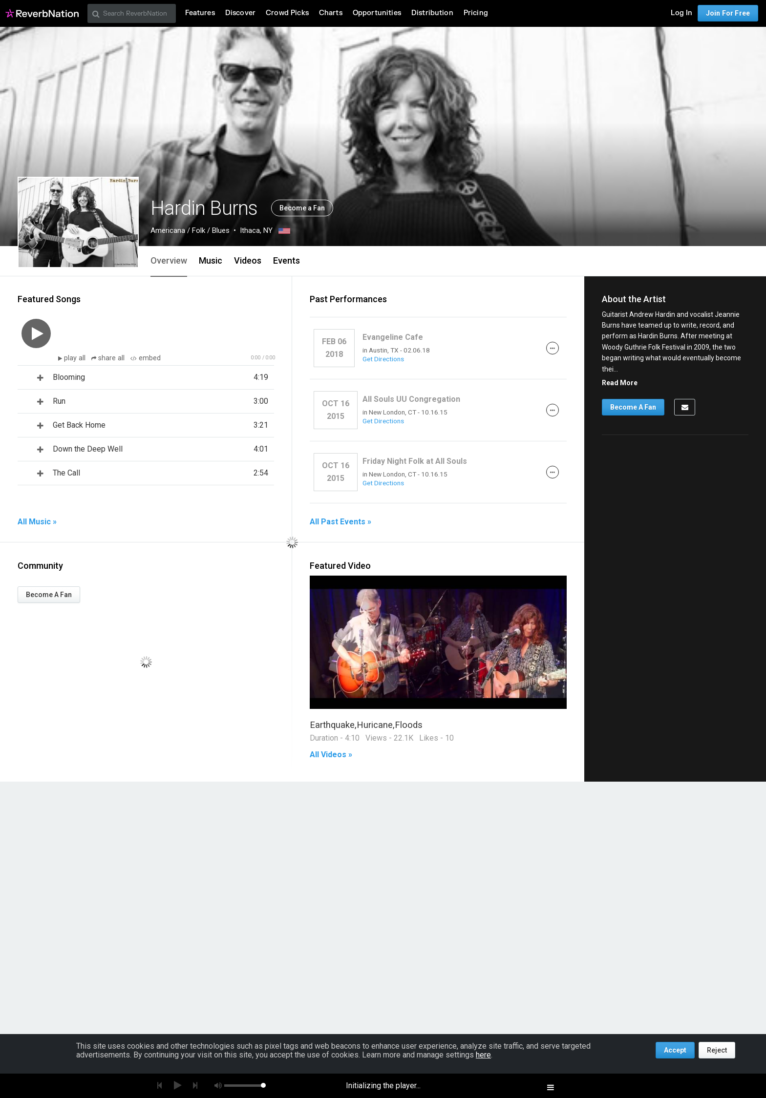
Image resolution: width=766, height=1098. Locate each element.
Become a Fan (302, 208)
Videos (247, 260)
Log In (681, 13)
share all (109, 358)
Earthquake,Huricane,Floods (366, 725)
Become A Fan (49, 595)
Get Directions (383, 359)
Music (210, 260)
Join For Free (728, 13)
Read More (620, 383)
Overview (168, 260)
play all (75, 358)
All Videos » (331, 754)
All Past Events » (340, 522)
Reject (717, 1050)
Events (286, 260)
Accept (675, 1050)
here (483, 1054)
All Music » (37, 522)
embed (145, 358)
